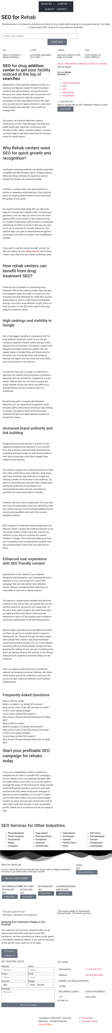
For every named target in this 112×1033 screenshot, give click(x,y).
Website (5, 966)
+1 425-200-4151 (93, 969)
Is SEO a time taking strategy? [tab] (17, 710)
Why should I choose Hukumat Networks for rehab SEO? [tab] (26, 719)
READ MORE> (10, 897)
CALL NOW (65, 109)
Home (60, 63)
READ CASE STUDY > (87, 872)
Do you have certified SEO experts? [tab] (19, 714)
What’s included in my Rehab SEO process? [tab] (23, 704)
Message (5, 989)
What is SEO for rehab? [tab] (13, 701)
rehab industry (32, 251)
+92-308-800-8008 (94, 975)
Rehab (103, 63)
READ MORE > (28, 897)
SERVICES (48, 4)
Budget (31, 981)
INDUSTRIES (71, 63)
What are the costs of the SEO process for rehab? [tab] (26, 707)
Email (30, 974)
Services (5, 981)
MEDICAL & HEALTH (88, 63)
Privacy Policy (45, 1024)
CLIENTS (49, 9)
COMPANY (64, 4)
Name (31, 966)
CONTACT (62, 9)
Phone (4, 974)
